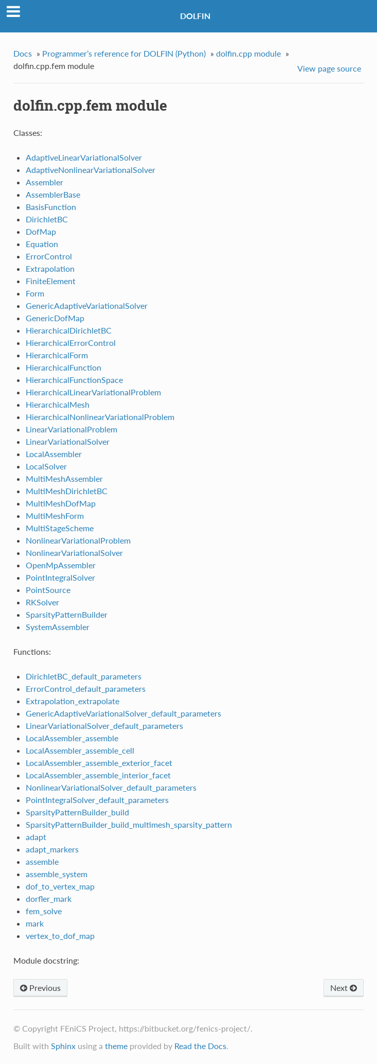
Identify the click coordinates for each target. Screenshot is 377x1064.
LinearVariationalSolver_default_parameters (104, 725)
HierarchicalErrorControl (71, 342)
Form (35, 293)
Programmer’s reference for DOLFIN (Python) (124, 53)
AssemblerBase (53, 194)
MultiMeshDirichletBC (66, 491)
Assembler (44, 182)
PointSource (48, 590)
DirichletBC (47, 219)
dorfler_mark (48, 898)
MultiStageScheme (60, 528)
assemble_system (56, 874)
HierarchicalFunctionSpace (74, 380)
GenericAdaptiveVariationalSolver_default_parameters (123, 713)
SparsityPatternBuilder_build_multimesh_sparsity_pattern (129, 824)
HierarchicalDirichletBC (69, 330)
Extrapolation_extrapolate (72, 701)
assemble (42, 861)
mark (35, 923)
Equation (42, 244)
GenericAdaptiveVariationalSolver (87, 305)
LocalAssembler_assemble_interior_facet (98, 775)
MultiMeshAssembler (64, 478)
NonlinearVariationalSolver (74, 552)
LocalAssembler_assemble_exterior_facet (99, 763)
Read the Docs (200, 1046)
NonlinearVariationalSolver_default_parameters (111, 787)
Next (343, 987)
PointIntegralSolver (60, 577)
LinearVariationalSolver (68, 441)
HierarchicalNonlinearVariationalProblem (100, 417)
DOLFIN (195, 16)
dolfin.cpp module (248, 53)
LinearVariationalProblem (71, 429)
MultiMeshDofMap (61, 503)
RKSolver (42, 602)
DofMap (41, 231)
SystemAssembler (57, 627)
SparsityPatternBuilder (66, 614)
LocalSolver (46, 466)
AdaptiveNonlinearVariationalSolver (90, 170)
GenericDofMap (55, 318)
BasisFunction (51, 207)
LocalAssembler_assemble (72, 738)
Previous (40, 987)
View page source (329, 68)
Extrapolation (50, 268)
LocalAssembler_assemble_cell (80, 750)
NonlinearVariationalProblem (78, 540)
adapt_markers (52, 849)
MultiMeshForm (55, 515)
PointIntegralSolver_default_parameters (97, 800)
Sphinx (63, 1046)
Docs (22, 53)
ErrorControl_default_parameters (86, 688)
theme (116, 1046)
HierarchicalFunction (63, 367)
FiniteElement (51, 281)
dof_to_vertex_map (60, 886)
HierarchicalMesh (57, 404)
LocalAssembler (54, 454)
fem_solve (44, 911)
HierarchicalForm (57, 355)
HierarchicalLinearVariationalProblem (93, 392)
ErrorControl (49, 256)
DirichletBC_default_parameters (83, 676)
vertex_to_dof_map (60, 935)
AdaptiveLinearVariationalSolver (84, 157)
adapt (36, 837)
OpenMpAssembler (61, 565)
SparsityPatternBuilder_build (77, 812)
